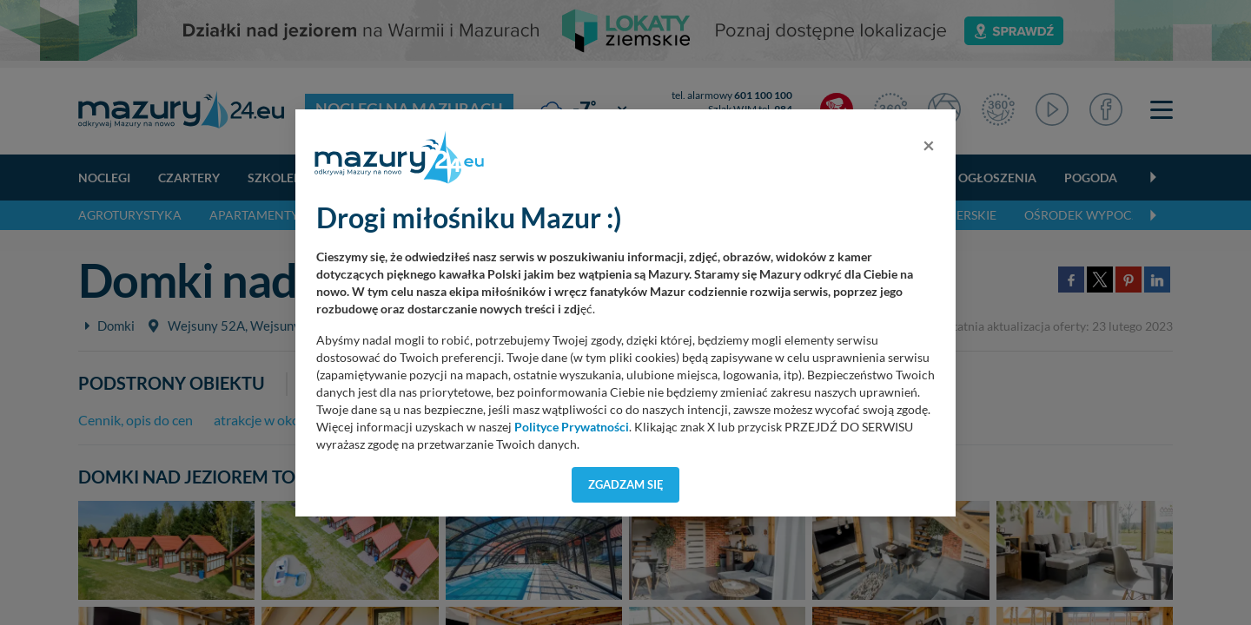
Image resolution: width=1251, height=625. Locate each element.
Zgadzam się (626, 484)
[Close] (929, 145)
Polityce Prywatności (571, 427)
